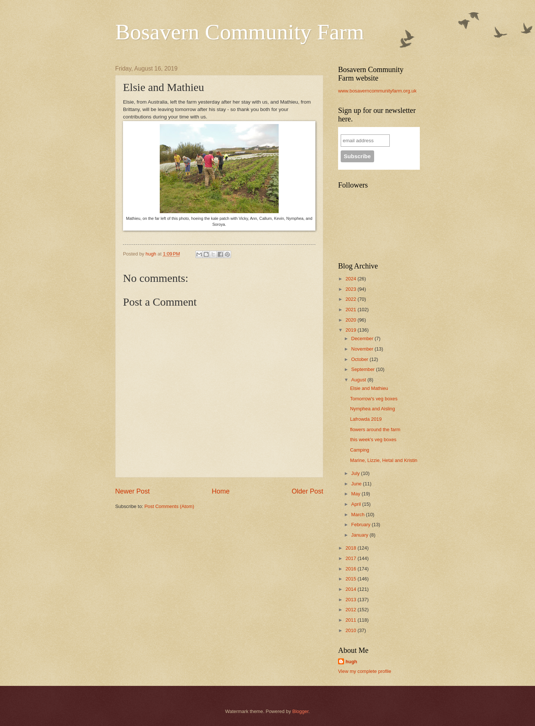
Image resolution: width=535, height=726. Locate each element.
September (363, 369)
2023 (351, 289)
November (362, 349)
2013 (351, 599)
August (359, 379)
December (362, 338)
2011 (351, 620)
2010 (351, 630)
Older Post (307, 491)
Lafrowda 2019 (366, 419)
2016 (351, 569)
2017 (351, 558)
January (360, 535)
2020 (351, 320)
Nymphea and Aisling (372, 408)
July (356, 473)
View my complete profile (364, 671)
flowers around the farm (375, 429)
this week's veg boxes (373, 439)
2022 (351, 299)
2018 (351, 548)
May (356, 494)
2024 (351, 278)
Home (221, 491)
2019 (351, 330)
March (358, 514)
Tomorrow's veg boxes (374, 398)
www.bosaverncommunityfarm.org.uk (377, 91)
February (361, 524)
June (357, 483)
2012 (351, 609)
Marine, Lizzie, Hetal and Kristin (383, 460)
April (356, 504)
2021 (351, 309)
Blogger (300, 711)
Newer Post (132, 491)
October (360, 359)
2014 (351, 589)
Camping (359, 450)
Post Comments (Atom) (169, 506)
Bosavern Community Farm (239, 32)
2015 (351, 579)
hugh (351, 661)
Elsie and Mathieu (369, 388)
